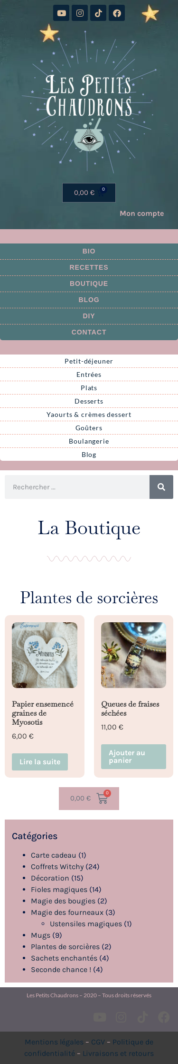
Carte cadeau (53, 855)
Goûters (88, 428)
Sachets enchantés (64, 958)
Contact (89, 332)
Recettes (89, 267)
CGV (98, 1041)
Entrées (89, 374)
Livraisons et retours (118, 1053)
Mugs (40, 935)
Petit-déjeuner (89, 361)
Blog (88, 300)
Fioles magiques (59, 889)
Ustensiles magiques (86, 923)
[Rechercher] (161, 487)
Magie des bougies (63, 900)
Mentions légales (54, 1041)
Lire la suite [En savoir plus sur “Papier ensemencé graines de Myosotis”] (39, 761)
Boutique (89, 283)
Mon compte (142, 213)
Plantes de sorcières (65, 946)
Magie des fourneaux (67, 912)
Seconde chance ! (61, 969)
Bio (89, 251)
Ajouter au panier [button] (127, 756)
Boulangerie (89, 441)
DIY (89, 316)
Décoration (50, 877)
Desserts (89, 401)
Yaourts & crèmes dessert (89, 414)
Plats (89, 388)
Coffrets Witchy (57, 866)
